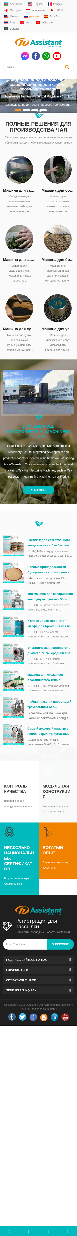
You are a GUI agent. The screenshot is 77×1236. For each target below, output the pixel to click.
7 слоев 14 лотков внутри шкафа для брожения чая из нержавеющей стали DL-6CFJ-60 (51, 624)
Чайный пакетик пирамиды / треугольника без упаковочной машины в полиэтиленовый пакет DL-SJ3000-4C (49, 705)
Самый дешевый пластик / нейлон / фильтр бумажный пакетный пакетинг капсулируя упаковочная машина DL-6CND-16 (49, 732)
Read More (38, 490)
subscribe (60, 944)
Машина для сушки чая (19, 329)
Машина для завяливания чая (19, 190)
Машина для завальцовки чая (19, 260)
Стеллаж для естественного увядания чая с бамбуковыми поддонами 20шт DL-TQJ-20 (50, 543)
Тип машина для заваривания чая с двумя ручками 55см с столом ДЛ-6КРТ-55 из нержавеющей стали (50, 597)
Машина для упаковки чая (58, 329)
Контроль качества (15, 789)
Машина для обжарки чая (58, 190)
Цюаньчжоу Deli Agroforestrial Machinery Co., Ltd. (38, 96)
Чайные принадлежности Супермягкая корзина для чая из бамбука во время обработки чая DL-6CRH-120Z (50, 570)
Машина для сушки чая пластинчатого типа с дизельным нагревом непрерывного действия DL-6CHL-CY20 (49, 678)
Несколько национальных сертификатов (19, 858)
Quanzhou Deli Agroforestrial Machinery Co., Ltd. (38, 431)
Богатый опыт (53, 850)
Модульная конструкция (56, 791)
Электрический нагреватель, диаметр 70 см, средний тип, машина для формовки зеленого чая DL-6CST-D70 (49, 651)
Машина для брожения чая (58, 260)
